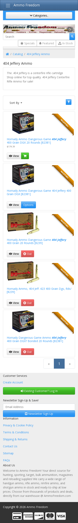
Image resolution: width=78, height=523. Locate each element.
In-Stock (65, 43)
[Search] (36, 36)
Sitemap (8, 453)
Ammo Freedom (27, 5)
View (14, 156)
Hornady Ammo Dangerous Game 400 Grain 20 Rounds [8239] (36, 241)
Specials (27, 43)
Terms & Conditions (16, 432)
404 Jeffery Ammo (38, 54)
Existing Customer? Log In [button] (39, 391)
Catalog (18, 54)
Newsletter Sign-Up (39, 414)
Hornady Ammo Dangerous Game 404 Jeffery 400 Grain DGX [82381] (39, 192)
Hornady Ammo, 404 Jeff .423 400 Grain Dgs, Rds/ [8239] (39, 290)
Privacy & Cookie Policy (18, 425)
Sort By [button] (15, 103)
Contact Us (10, 446)
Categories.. (39, 15)
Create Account (13, 382)
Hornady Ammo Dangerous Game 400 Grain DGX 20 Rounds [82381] (36, 140)
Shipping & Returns (15, 439)
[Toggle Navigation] (8, 5)
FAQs (6, 460)
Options (28, 205)
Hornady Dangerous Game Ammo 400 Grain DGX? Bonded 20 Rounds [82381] (36, 339)
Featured (46, 43)
